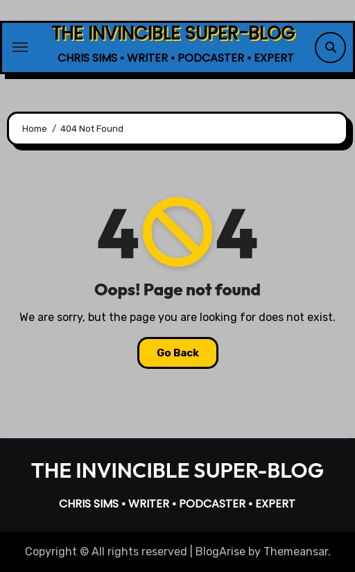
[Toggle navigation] (20, 47)
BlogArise (220, 551)
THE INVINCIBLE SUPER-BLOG (173, 33)
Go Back (178, 353)
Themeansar (295, 551)
